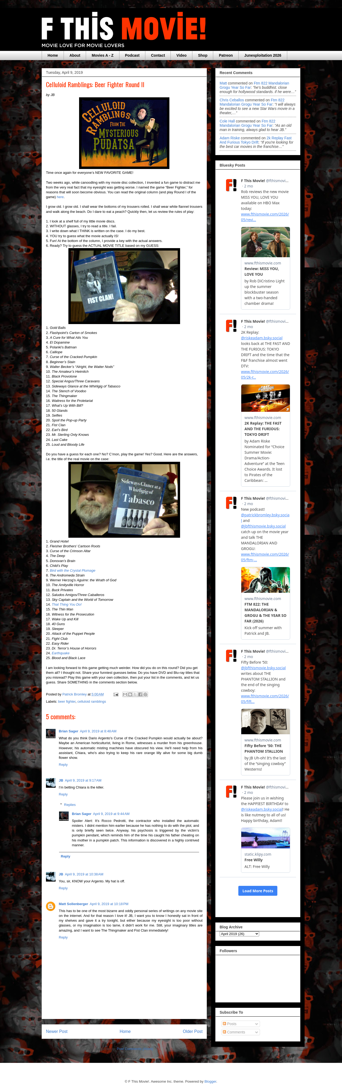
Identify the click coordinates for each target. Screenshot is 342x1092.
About (74, 55)
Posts (229, 1024)
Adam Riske (230, 138)
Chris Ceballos (232, 100)
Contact (158, 55)
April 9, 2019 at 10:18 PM (109, 904)
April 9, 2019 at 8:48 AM (98, 731)
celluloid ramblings (91, 701)
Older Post (193, 1031)
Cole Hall (227, 121)
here (60, 197)
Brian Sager (68, 731)
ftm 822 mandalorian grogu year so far (252, 102)
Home (53, 55)
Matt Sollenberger (73, 904)
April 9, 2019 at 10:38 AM (84, 874)
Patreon (226, 55)
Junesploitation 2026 (262, 55)
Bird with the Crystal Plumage (72, 570)
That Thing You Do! (67, 604)
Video (181, 55)
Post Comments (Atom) (135, 1049)
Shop (202, 55)
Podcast (132, 55)
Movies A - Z (102, 55)
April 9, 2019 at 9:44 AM (111, 814)
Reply (63, 765)
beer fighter (67, 701)
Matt (223, 83)
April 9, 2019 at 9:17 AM (83, 780)
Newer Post (57, 1031)
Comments (234, 1032)
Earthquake (61, 653)
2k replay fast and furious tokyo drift (256, 140)
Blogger (210, 1081)
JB (61, 780)
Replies (70, 804)
